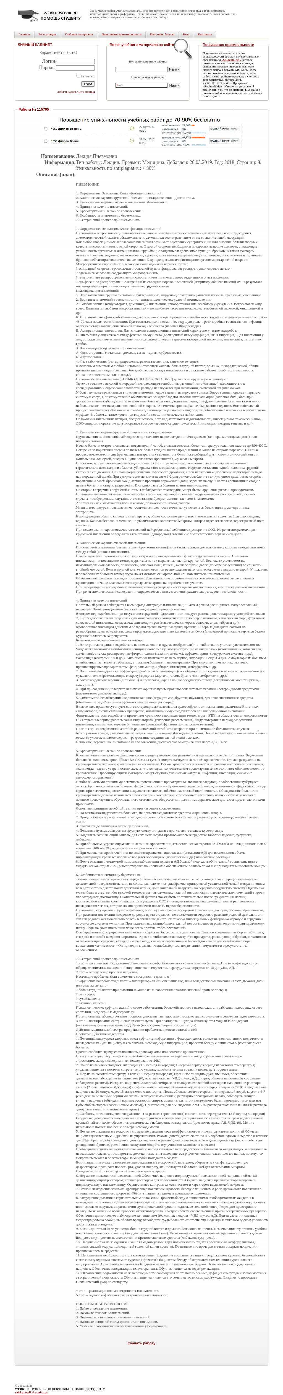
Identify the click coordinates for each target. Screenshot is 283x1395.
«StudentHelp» (231, 59)
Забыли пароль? (67, 91)
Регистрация (87, 91)
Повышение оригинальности (228, 45)
